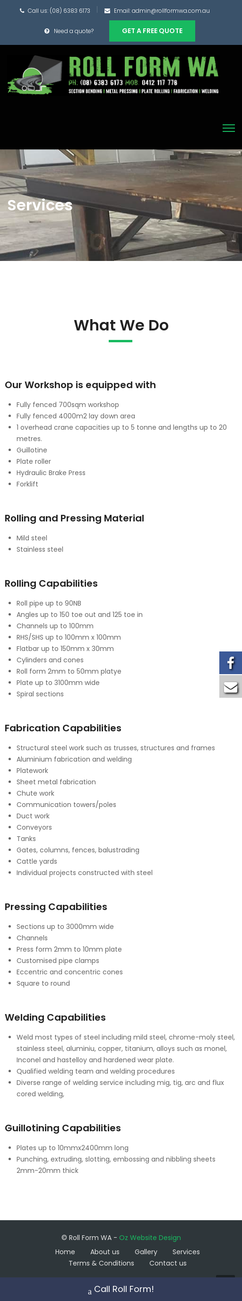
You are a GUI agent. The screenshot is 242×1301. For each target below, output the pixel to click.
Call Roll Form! (121, 1290)
